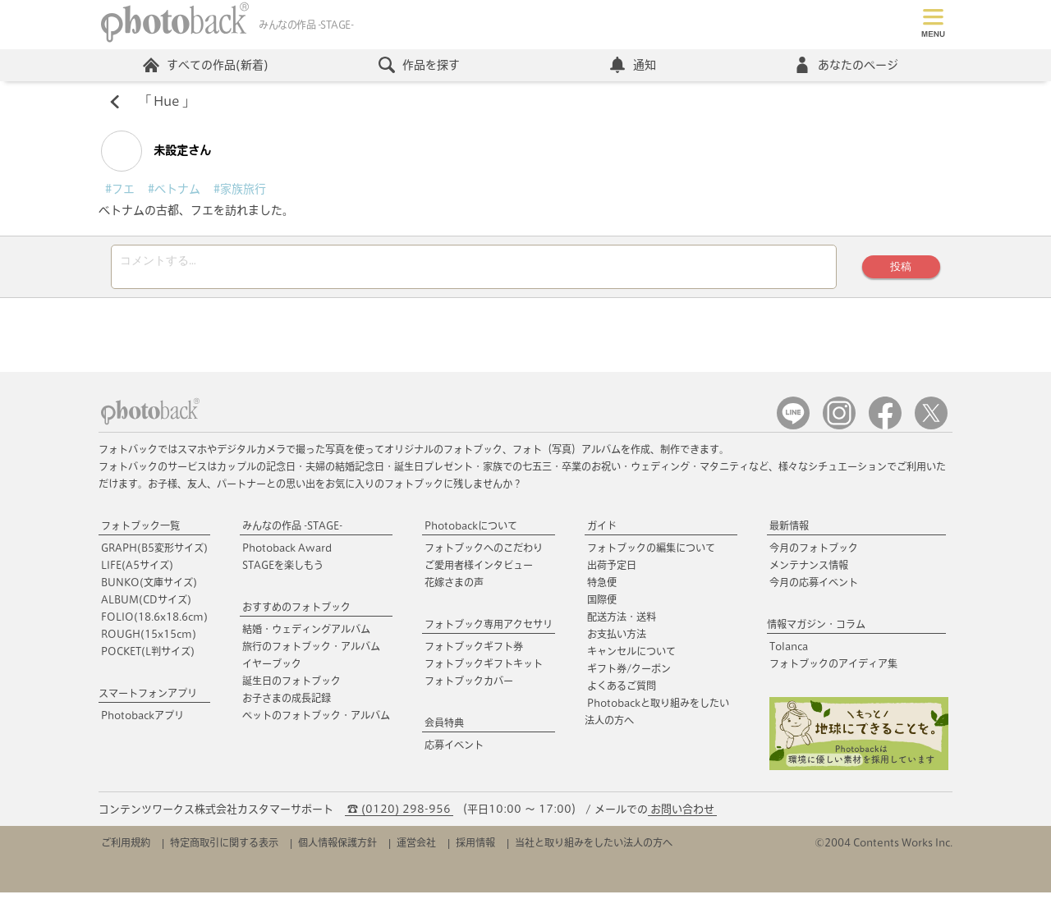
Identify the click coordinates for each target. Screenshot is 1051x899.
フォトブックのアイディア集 (833, 670)
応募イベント (454, 751)
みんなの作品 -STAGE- (292, 532)
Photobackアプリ (142, 722)
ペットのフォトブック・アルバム (316, 722)
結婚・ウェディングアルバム (306, 635)
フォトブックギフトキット (484, 670)
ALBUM (146, 606)
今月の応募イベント (813, 589)
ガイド (602, 532)
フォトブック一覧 (140, 532)
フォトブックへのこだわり (484, 554)
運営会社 (416, 849)
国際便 (602, 606)
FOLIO (154, 623)
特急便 (602, 589)
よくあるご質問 (621, 692)
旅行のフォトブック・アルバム (311, 653)
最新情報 (789, 532)
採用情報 (475, 849)
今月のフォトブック (813, 554)
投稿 (899, 270)
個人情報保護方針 (337, 849)
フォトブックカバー (469, 687)
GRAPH (154, 554)
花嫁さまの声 (454, 589)
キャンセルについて (631, 658)
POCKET (148, 658)
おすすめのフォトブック (296, 613)
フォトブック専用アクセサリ (489, 630)
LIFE (137, 571)
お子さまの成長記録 (286, 704)
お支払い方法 (616, 640)
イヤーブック (271, 670)
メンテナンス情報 (808, 571)
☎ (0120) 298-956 (399, 815)
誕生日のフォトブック (291, 687)
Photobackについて (471, 532)
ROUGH (148, 640)
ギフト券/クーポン (629, 675)
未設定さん (156, 152)
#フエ (120, 190)
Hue (167, 103)
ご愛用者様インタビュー (479, 571)
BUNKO (149, 589)
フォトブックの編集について (651, 554)
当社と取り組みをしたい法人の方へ (593, 849)
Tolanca (788, 653)
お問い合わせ (682, 815)
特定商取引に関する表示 (224, 849)
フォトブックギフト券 (474, 653)
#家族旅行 (239, 190)
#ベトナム (174, 190)
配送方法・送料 (621, 623)
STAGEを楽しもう (283, 571)
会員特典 (444, 729)
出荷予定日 (611, 571)
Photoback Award (287, 554)
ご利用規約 (125, 849)
